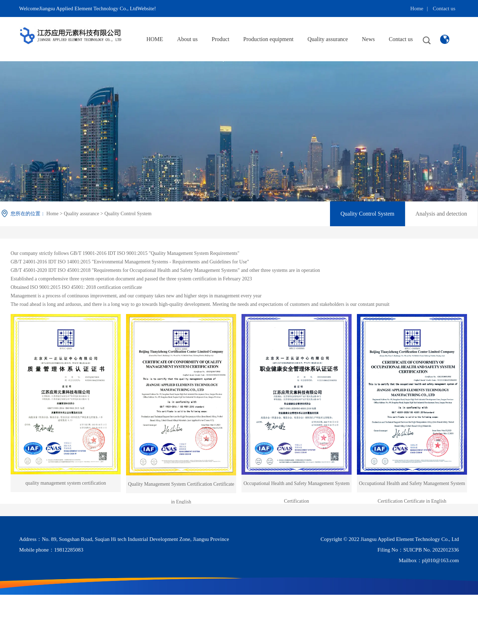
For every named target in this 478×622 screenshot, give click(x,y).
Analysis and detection (441, 214)
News (368, 39)
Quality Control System (128, 213)
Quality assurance (327, 39)
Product (220, 39)
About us (187, 39)
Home (416, 8)
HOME (154, 39)
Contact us (444, 8)
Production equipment (268, 39)
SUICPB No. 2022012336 (431, 550)
